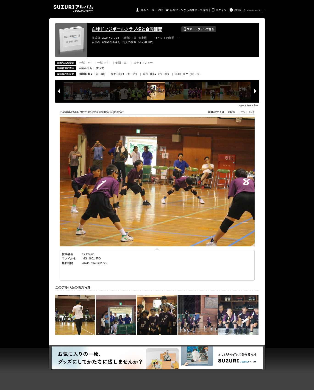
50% (251, 112)
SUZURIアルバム (73, 9)
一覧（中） (104, 62)
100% (231, 112)
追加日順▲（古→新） (156, 74)
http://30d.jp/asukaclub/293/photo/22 (102, 112)
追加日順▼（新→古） (188, 74)
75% (242, 112)
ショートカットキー (247, 105)
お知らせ (239, 10)
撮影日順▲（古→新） (93, 74)
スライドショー (143, 62)
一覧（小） (86, 62)
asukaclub (85, 68)
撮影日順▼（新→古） (125, 74)
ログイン (221, 10)
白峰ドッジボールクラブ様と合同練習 (127, 29)
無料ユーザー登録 (152, 10)
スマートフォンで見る (198, 29)
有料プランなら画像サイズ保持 (189, 10)
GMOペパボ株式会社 (256, 10)
